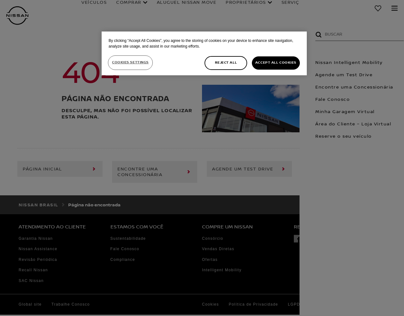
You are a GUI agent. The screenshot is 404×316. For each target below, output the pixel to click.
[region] (204, 53)
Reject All (226, 62)
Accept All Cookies (275, 62)
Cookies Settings (130, 62)
